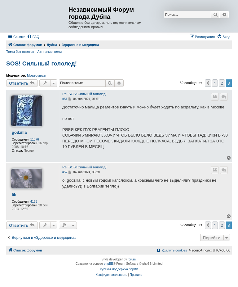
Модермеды (36, 75)
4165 (33, 201)
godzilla (19, 132)
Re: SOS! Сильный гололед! (84, 94)
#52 (65, 172)
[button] (208, 83)
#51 (65, 99)
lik (14, 194)
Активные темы (49, 51)
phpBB (108, 263)
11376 (34, 139)
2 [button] (222, 83)
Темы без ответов (20, 51)
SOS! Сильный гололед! (41, 63)
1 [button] (215, 83)
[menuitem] (33, 36)
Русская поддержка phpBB (119, 269)
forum (132, 259)
